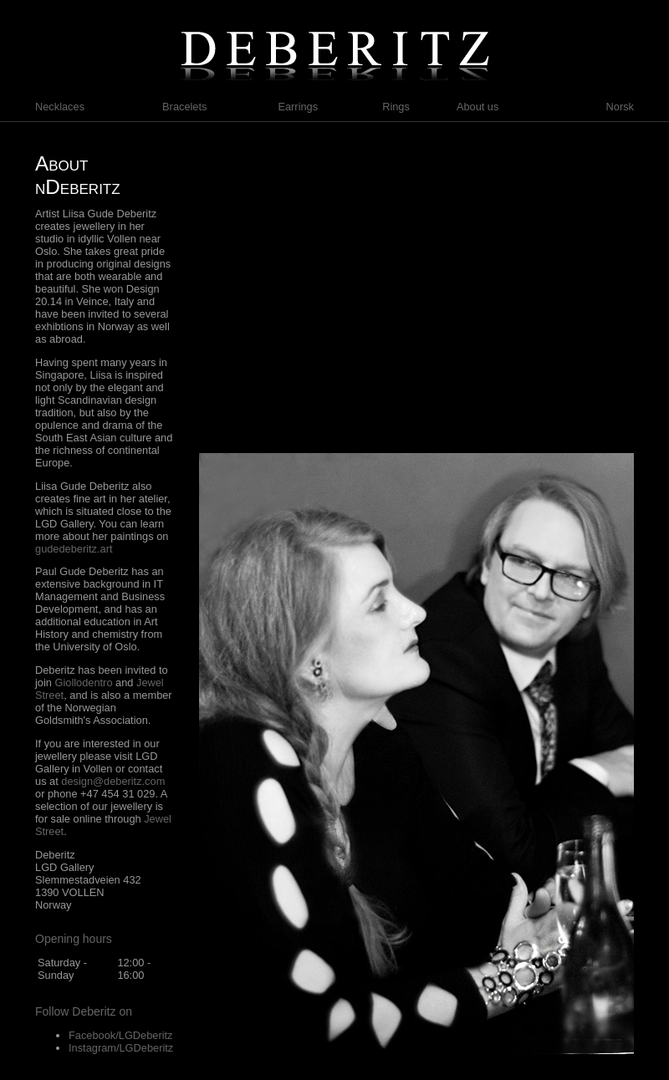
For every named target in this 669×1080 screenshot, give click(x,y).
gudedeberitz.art (73, 549)
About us (478, 106)
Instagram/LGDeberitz (121, 1048)
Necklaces (59, 106)
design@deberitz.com (113, 781)
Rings (396, 106)
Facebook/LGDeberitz (120, 1035)
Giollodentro (84, 682)
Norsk (620, 106)
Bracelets (184, 106)
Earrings (298, 106)
